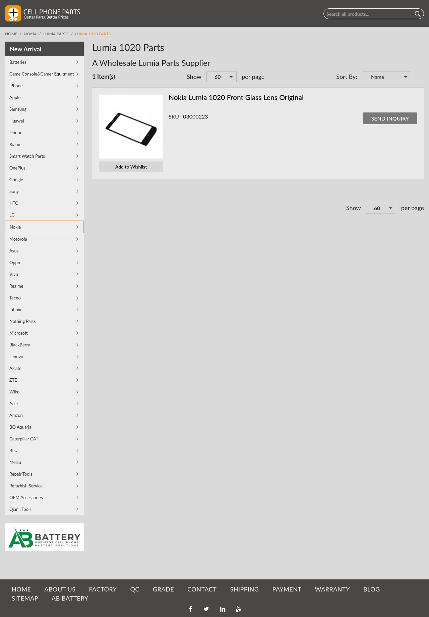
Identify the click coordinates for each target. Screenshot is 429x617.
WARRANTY (332, 589)
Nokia (30, 33)
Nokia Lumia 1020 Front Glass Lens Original (236, 97)
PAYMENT (287, 589)
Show (194, 76)
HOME (21, 589)
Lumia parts (56, 33)
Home (11, 33)
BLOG (371, 589)
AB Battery (70, 598)
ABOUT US (59, 589)
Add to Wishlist (131, 167)
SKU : (175, 116)
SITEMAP (25, 598)
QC (134, 589)
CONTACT (202, 589)
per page (253, 76)
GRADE (163, 589)
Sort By (346, 76)
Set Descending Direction (417, 78)
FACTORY (103, 589)
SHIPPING (244, 589)
